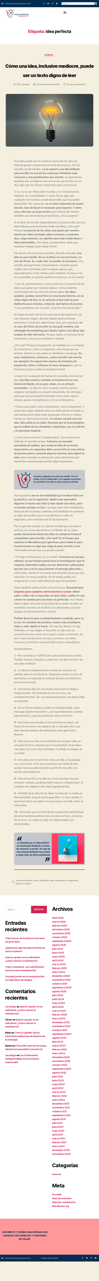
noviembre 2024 (61, 999)
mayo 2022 (58, 1103)
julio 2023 (57, 1061)
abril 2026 (57, 937)
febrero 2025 (59, 987)
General (49, 55)
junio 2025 (58, 972)
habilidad (44, 900)
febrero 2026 (59, 945)
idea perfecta (61, 900)
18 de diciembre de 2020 (48, 104)
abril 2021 (57, 1154)
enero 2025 (58, 991)
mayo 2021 (58, 1150)
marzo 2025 (59, 983)
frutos (36, 900)
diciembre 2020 (61, 1169)
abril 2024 (57, 1026)
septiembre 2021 (61, 1134)
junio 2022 (58, 1099)
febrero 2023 (59, 1068)
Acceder (57, 1213)
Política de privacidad (49, 1277)
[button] (65, 12)
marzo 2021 (58, 1157)
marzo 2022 (58, 1111)
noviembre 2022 (61, 1080)
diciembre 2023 (61, 1041)
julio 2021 (57, 1142)
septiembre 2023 (61, 1053)
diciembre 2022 (61, 1076)
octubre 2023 (59, 1049)
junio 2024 (58, 1018)
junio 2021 (57, 1146)
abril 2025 (57, 979)
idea (52, 900)
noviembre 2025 (61, 952)
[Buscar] (95, 3)
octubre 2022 (59, 1084)
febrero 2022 (59, 1115)
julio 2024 (57, 1014)
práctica (19, 903)
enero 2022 (58, 1119)
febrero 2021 (59, 1161)
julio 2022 (57, 1096)
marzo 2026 (59, 941)
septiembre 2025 (61, 960)
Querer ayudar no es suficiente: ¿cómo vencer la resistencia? (24, 1029)
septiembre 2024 (61, 1007)
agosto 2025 (59, 964)
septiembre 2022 (61, 1088)
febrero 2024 (59, 1034)
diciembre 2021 (60, 1123)
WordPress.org (60, 1225)
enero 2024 (58, 1037)
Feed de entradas (62, 1217)
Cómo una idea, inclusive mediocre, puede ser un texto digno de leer (49, 80)
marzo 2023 (59, 1065)
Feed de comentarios (64, 1221)
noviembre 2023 (61, 1045)
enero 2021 (58, 1165)
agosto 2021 (59, 1138)
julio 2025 (57, 968)
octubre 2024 (59, 1003)
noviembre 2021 (61, 1127)
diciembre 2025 (61, 948)
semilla (27, 903)
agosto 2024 (59, 1010)
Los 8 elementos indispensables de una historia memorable (22, 1078)
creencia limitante (24, 900)
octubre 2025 (59, 956)
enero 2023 (58, 1072)
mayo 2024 (58, 1022)
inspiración (74, 900)
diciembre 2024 (61, 995)
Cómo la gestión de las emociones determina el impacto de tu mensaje (25, 1055)
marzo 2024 (59, 1030)
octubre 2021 (59, 1130)
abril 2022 (57, 1107)
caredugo (24, 104)
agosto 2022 (59, 1092)
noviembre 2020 (61, 1173)
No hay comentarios (77, 104)
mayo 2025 (58, 976)
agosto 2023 (59, 1057)
